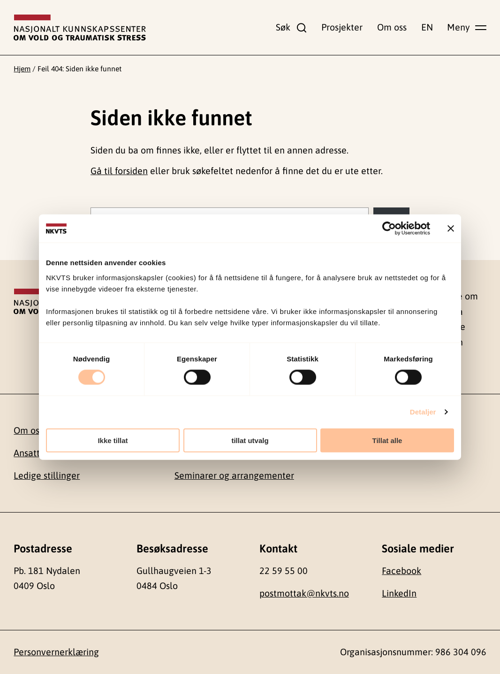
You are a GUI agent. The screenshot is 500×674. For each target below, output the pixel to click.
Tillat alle (387, 440)
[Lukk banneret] (450, 228)
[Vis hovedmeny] (466, 27)
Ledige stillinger (47, 475)
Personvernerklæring (56, 652)
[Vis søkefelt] (291, 27)
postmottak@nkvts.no (304, 593)
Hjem (22, 68)
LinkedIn (399, 593)
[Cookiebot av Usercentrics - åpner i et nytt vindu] (389, 229)
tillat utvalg (249, 440)
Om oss (392, 27)
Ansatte (29, 453)
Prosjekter (342, 27)
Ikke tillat (113, 440)
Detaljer (423, 412)
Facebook (401, 571)
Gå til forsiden (119, 171)
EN (427, 27)
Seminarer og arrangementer (234, 475)
